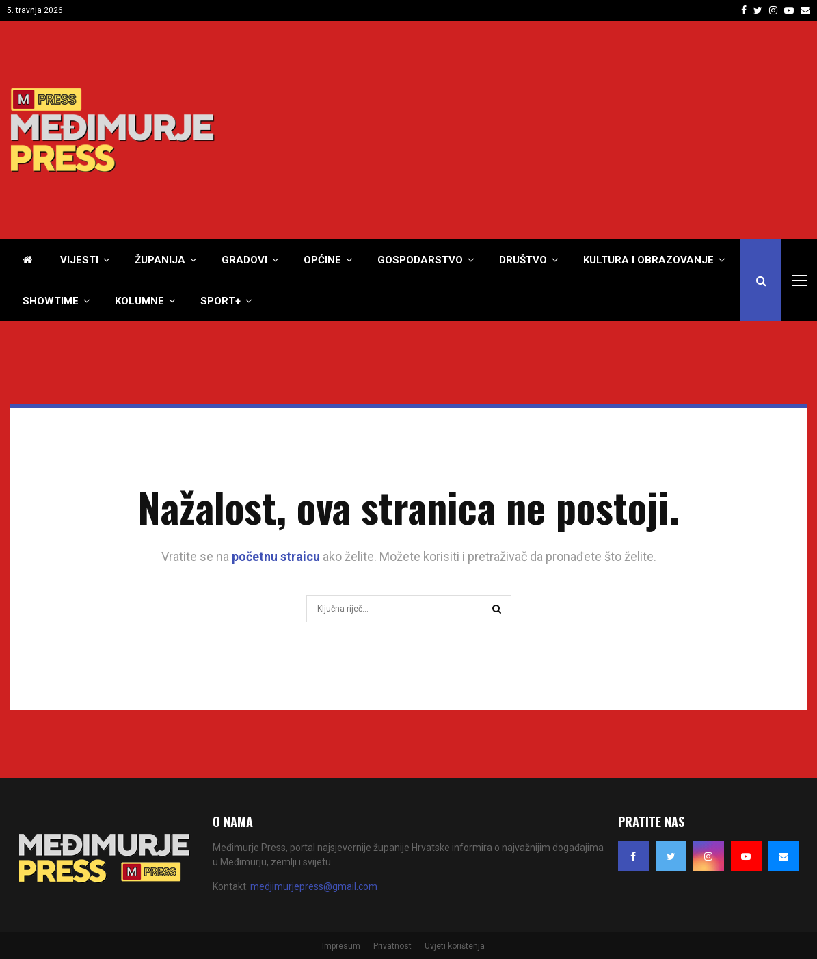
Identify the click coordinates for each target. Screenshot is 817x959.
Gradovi (244, 260)
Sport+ (220, 301)
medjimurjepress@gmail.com (313, 886)
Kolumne (139, 301)
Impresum (341, 946)
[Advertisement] (558, 130)
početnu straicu (276, 556)
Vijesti (79, 260)
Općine (322, 260)
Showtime (51, 301)
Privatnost (392, 946)
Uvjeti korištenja (455, 946)
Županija (160, 260)
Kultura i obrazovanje (648, 260)
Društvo (523, 260)
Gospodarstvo (420, 260)
